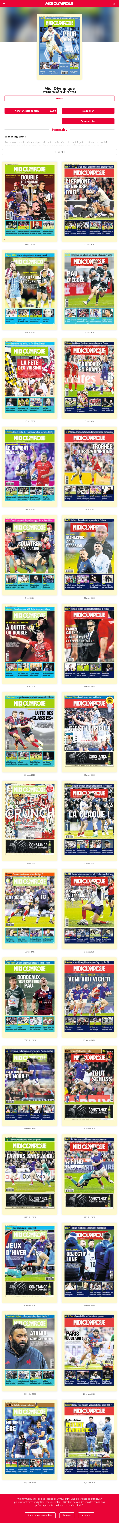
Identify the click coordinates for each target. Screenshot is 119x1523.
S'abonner (88, 110)
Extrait (59, 98)
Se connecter (88, 121)
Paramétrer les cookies (40, 1515)
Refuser (67, 1515)
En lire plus (59, 151)
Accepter (86, 1515)
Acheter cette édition (36, 111)
